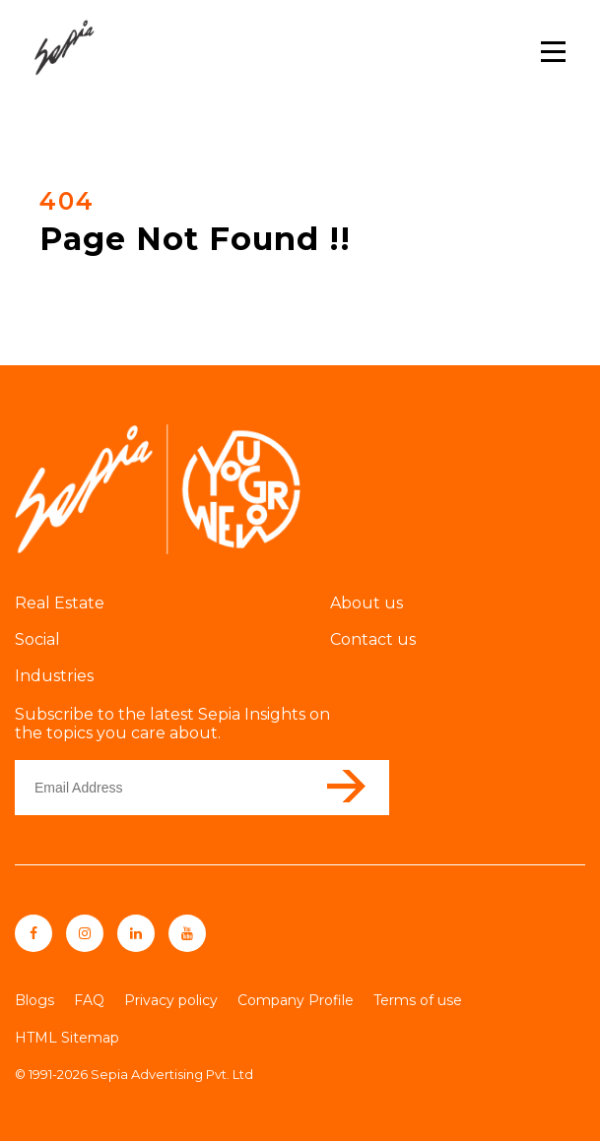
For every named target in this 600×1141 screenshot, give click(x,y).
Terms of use (417, 1000)
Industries (54, 675)
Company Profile (295, 1000)
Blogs (34, 1000)
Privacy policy (171, 1000)
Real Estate (59, 603)
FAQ (89, 1000)
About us (366, 603)
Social (37, 639)
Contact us (373, 639)
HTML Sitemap (67, 1037)
